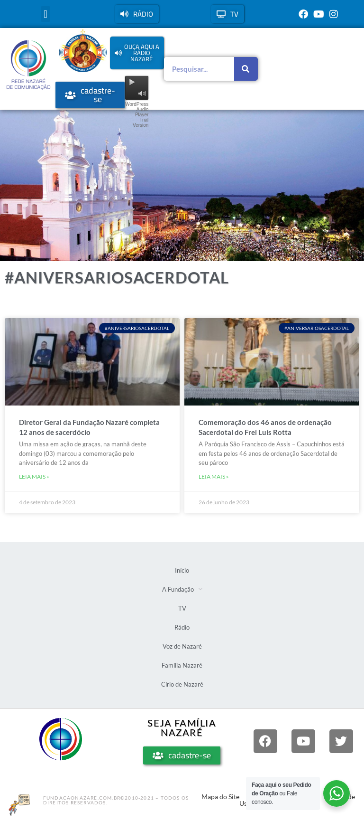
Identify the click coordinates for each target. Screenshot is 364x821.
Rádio (182, 627)
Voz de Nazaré (182, 646)
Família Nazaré (182, 665)
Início (182, 570)
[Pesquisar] (246, 69)
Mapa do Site (220, 797)
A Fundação (182, 589)
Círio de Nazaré (182, 684)
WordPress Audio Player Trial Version (136, 115)
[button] (45, 14)
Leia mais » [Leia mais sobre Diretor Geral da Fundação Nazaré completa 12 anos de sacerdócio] (34, 476)
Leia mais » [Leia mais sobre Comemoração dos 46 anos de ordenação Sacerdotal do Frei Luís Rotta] (214, 476)
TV (182, 608)
